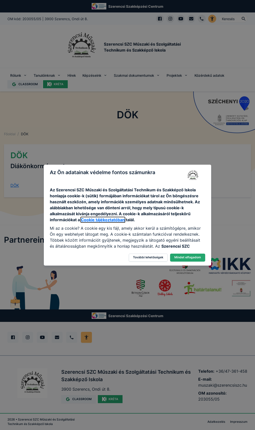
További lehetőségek (148, 257)
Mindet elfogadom (187, 257)
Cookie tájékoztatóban (103, 219)
